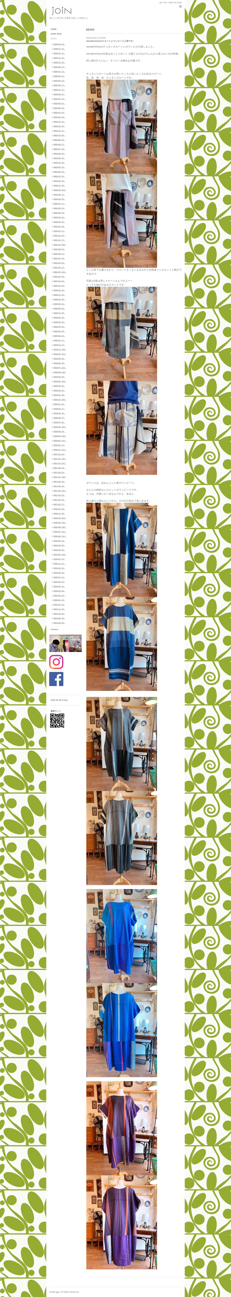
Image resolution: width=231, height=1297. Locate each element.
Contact (54, 629)
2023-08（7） (59, 144)
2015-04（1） (59, 586)
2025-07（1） (59, 71)
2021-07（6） (59, 258)
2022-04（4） (59, 217)
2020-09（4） (59, 304)
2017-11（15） (60, 459)
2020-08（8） (59, 308)
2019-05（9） (59, 377)
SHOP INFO (56, 34)
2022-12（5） (59, 181)
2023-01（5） (59, 176)
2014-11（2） (59, 609)
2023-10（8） (59, 135)
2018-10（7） (59, 409)
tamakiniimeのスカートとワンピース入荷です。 (110, 41)
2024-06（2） (59, 103)
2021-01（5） (59, 286)
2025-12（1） (59, 53)
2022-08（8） (59, 199)
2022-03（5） (59, 222)
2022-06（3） (59, 208)
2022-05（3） (59, 213)
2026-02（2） (59, 44)
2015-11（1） (59, 564)
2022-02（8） (59, 226)
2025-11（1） (59, 58)
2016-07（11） (60, 532)
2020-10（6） (59, 299)
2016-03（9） (59, 550)
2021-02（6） (59, 281)
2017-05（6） (59, 486)
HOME (54, 29)
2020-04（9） (59, 327)
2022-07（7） (59, 204)
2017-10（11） (60, 463)
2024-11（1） (59, 90)
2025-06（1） (59, 76)
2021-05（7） (59, 267)
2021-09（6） (59, 249)
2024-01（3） (59, 122)
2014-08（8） (59, 623)
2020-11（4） (59, 295)
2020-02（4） (59, 336)
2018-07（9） (59, 422)
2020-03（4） (59, 331)
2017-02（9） (59, 500)
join (57, 1292)
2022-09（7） (59, 194)
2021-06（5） (59, 263)
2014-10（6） (59, 614)
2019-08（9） (59, 363)
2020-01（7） (59, 340)
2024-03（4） (59, 112)
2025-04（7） (59, 85)
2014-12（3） (59, 605)
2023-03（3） (59, 167)
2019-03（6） (59, 386)
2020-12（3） (59, 290)
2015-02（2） (59, 595)
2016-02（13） (60, 554)
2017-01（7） (59, 504)
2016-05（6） (59, 541)
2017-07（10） (60, 477)
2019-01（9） (59, 395)
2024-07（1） (59, 99)
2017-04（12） (60, 491)
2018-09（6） (59, 413)
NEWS (54, 39)
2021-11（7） (59, 240)
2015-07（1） (59, 577)
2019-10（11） (60, 354)
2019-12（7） (59, 345)
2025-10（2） (59, 62)
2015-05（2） (59, 582)
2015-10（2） (59, 568)
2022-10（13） (60, 190)
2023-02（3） (59, 172)
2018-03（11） (60, 440)
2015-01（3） (59, 600)
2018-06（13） (60, 427)
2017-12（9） (59, 454)
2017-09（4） (59, 468)
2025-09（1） (59, 67)
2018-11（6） (59, 404)
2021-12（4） (59, 235)
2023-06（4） (59, 153)
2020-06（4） (59, 317)
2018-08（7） (59, 418)
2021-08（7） (59, 254)
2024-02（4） (59, 117)
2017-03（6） (59, 495)
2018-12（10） (60, 399)
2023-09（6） (59, 140)
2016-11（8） (59, 513)
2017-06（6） (59, 481)
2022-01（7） (59, 231)
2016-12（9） (59, 509)
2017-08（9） (59, 472)
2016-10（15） (60, 518)
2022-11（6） (59, 185)
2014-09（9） (59, 618)
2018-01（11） (60, 450)
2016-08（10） (60, 527)
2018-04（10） (60, 436)
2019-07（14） (60, 368)
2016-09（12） (60, 523)
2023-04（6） (59, 163)
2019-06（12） (60, 372)
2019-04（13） (60, 381)
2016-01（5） (59, 559)
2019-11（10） (60, 349)
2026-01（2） (59, 49)
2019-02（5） (59, 390)
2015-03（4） (59, 591)
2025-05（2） (59, 81)
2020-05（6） (59, 322)
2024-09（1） (59, 94)
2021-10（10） (60, 245)
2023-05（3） (59, 158)
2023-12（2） (59, 126)
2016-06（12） (60, 536)
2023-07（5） (59, 149)
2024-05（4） (59, 108)
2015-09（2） (59, 573)
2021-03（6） (59, 276)
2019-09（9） (59, 358)
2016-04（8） (59, 545)
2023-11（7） (59, 131)
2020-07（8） (59, 313)
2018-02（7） (59, 445)
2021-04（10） (60, 272)
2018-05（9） (59, 431)
